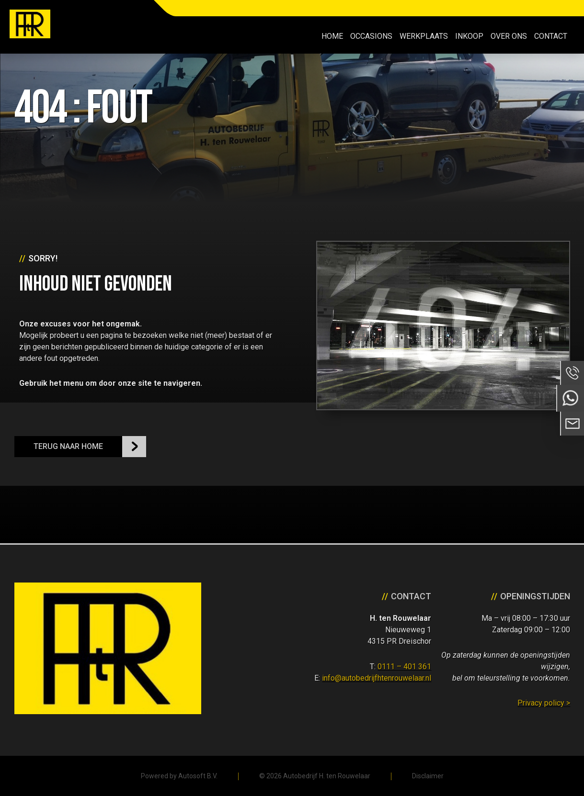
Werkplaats (424, 36)
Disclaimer (428, 776)
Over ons (509, 36)
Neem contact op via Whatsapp (570, 398)
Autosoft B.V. (198, 776)
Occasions (371, 36)
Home (332, 36)
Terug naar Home (68, 446)
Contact (550, 36)
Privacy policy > (543, 702)
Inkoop (469, 36)
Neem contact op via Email (572, 424)
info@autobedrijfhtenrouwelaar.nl (376, 678)
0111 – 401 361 (404, 666)
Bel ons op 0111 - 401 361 (572, 373)
